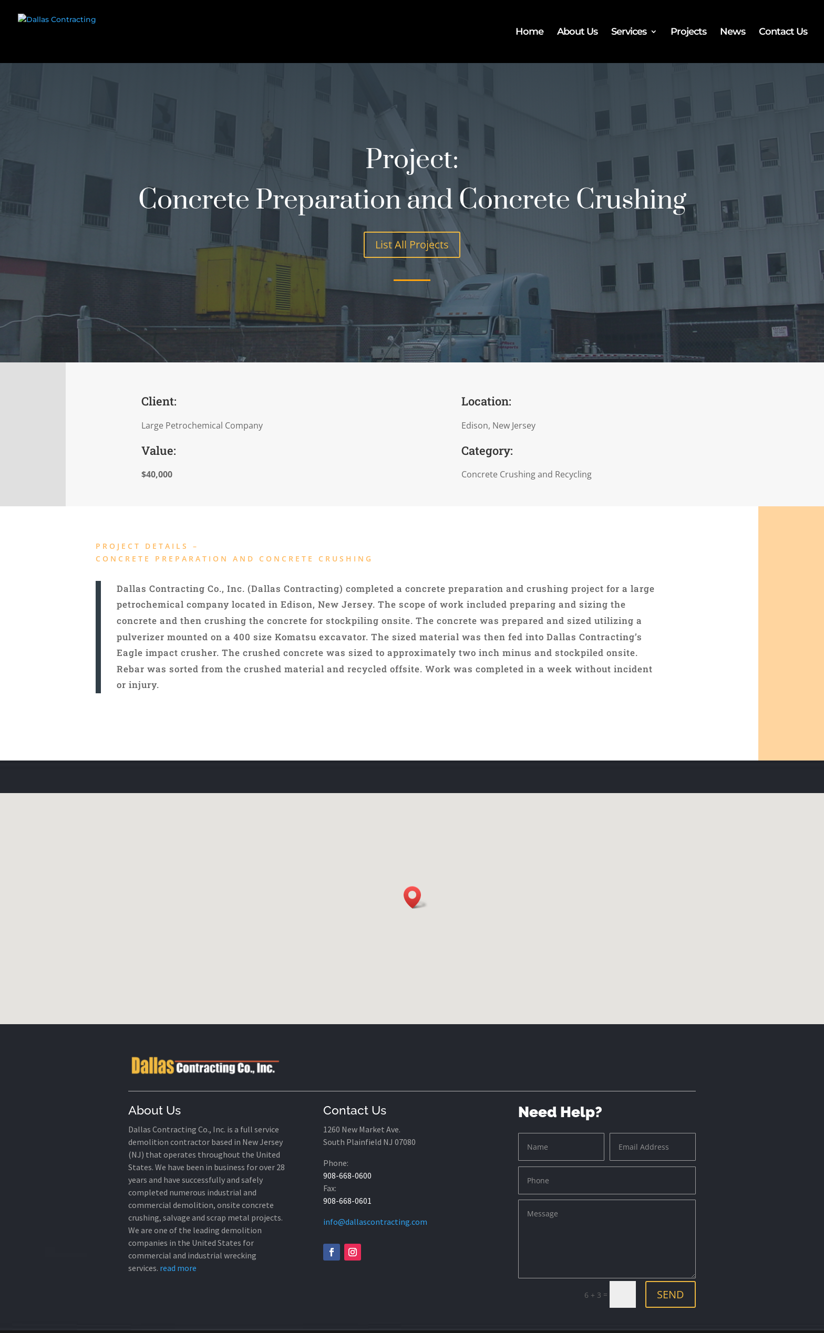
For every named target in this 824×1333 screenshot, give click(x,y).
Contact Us (783, 32)
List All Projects (412, 244)
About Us (577, 32)
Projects (688, 32)
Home (529, 32)
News (732, 32)
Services (628, 32)
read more (178, 1268)
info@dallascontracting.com (375, 1221)
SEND (670, 1294)
